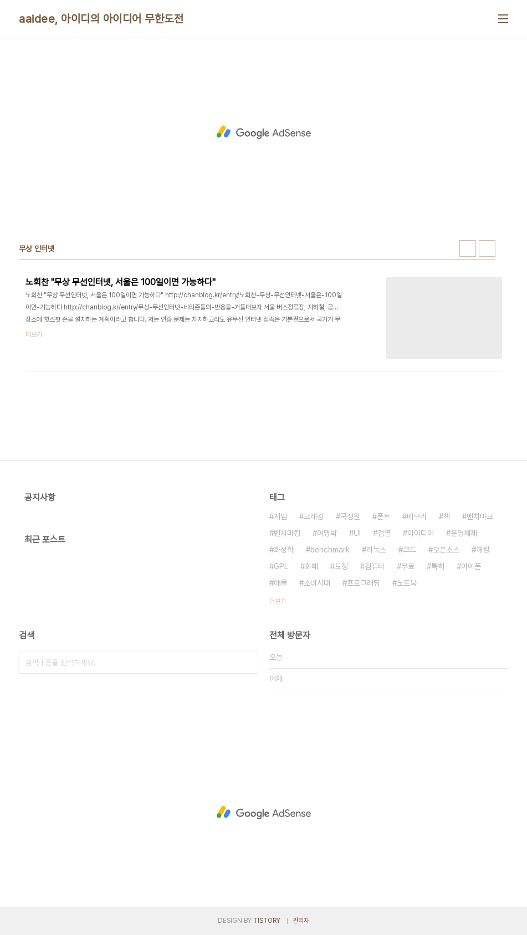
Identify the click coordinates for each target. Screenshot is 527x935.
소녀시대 (317, 582)
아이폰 (471, 566)
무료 (408, 566)
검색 (247, 662)
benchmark (330, 549)
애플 (280, 582)
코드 (409, 549)
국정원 (350, 516)
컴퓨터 (375, 566)
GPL (281, 566)
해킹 (482, 549)
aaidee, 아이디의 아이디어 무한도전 (101, 18)
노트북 (407, 582)
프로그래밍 (363, 582)
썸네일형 (467, 248)
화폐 (311, 566)
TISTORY (266, 920)
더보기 (277, 601)
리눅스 (376, 549)
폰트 (383, 516)
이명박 (327, 533)
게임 (280, 516)
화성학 (284, 549)
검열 (384, 533)
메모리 (417, 516)
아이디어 (420, 533)
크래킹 (314, 516)
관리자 (301, 920)
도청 (341, 566)
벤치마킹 (287, 533)
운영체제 (464, 533)
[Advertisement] (263, 132)
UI (357, 533)
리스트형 (487, 248)
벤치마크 (480, 516)
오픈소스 (446, 549)
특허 (437, 566)
